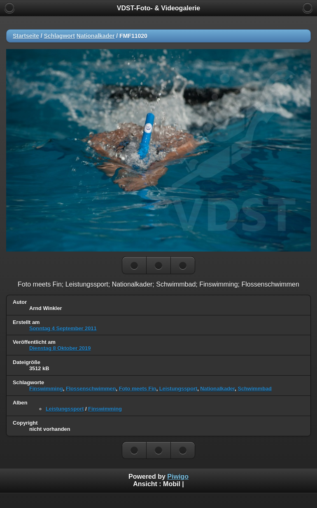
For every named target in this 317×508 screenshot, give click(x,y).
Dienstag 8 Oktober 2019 (60, 348)
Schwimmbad (255, 389)
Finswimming (46, 389)
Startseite (26, 36)
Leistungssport (178, 389)
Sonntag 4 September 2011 (63, 328)
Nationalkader (96, 36)
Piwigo (178, 476)
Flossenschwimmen (91, 389)
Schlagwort (59, 36)
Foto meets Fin (137, 389)
